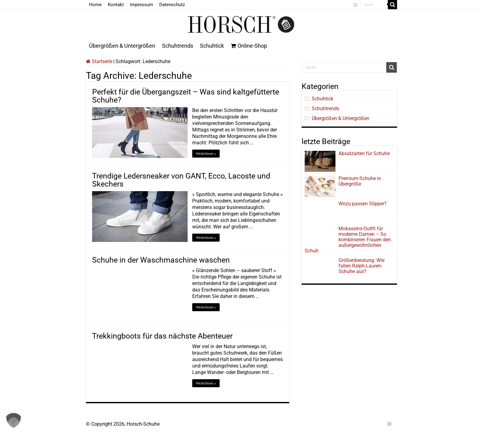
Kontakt (116, 4)
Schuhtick (212, 45)
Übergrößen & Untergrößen (122, 45)
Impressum (141, 4)
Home (95, 4)
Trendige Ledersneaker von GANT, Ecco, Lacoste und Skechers (181, 179)
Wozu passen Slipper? (363, 204)
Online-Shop (249, 45)
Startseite (99, 61)
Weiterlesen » (206, 153)
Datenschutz (172, 4)
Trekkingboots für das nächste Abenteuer (162, 336)
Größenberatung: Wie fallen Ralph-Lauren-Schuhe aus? (361, 265)
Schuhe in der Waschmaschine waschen (161, 259)
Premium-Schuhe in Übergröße (360, 181)
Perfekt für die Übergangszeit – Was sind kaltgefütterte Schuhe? (185, 95)
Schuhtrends (177, 45)
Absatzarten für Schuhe (365, 153)
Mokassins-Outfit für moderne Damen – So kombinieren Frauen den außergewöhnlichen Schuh (348, 240)
